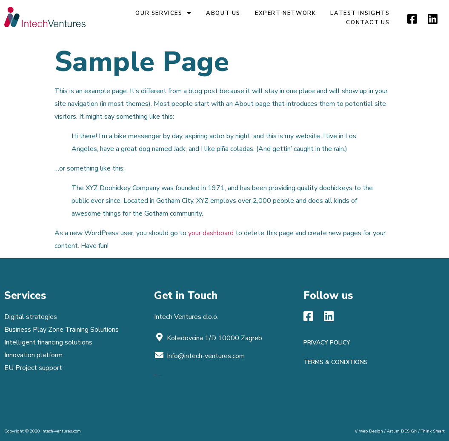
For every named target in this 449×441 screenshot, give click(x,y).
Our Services (163, 13)
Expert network (285, 13)
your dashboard (211, 233)
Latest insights (359, 13)
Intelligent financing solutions (48, 342)
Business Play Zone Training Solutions (61, 329)
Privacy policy (326, 343)
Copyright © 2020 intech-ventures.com (42, 431)
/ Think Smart (431, 431)
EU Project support (33, 368)
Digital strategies (30, 317)
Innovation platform (33, 355)
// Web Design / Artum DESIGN (386, 431)
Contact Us (367, 22)
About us (223, 13)
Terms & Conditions (335, 362)
